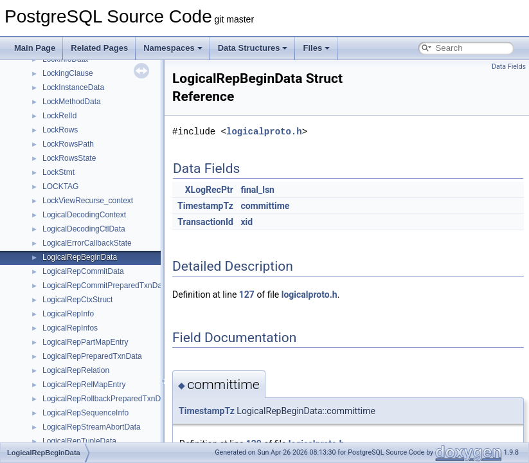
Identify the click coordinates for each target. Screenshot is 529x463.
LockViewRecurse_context (87, 200)
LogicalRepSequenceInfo (85, 412)
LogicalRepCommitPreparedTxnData (105, 285)
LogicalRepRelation (75, 370)
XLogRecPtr (209, 190)
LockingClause (67, 73)
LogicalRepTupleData (79, 441)
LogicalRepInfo (68, 313)
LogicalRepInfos (70, 327)
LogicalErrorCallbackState (87, 243)
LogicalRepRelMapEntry (83, 384)
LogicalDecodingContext (84, 214)
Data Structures (253, 48)
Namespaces (172, 48)
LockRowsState (69, 158)
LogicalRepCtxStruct (77, 299)
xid (246, 222)
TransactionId (205, 222)
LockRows (60, 129)
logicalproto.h (264, 131)
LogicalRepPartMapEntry (85, 342)
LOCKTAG (60, 186)
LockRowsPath (68, 144)
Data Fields (509, 66)
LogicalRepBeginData (79, 257)
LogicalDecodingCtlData (83, 228)
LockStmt (58, 172)
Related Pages (99, 48)
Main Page (34, 48)
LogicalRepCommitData (83, 271)
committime (264, 206)
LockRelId (59, 115)
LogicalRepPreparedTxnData (92, 356)
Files (316, 48)
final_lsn (257, 190)
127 (247, 294)
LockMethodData (71, 101)
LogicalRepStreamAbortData (91, 426)
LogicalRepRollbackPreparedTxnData (107, 398)
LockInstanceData (73, 87)
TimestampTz (205, 206)
